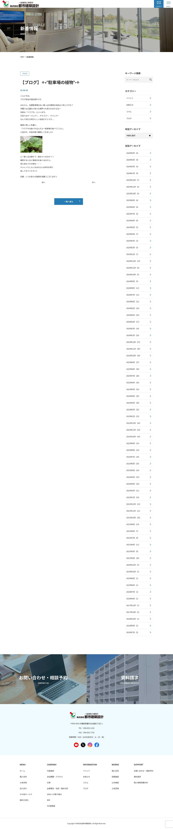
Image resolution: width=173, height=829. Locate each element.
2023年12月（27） (133, 342)
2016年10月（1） (133, 618)
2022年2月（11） (133, 490)
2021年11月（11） (133, 510)
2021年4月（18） (133, 558)
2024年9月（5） (132, 281)
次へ (93, 182)
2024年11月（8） (133, 267)
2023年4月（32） (133, 396)
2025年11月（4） (133, 186)
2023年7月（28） (133, 375)
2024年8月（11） (133, 288)
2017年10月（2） (133, 612)
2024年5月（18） (133, 308)
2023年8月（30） (133, 369)
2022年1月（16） (133, 497)
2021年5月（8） (132, 551)
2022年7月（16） (133, 456)
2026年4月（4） (132, 153)
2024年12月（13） (133, 261)
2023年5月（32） (133, 389)
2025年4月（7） (132, 234)
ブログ (24, 73)
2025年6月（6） (132, 220)
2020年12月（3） (133, 564)
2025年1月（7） (132, 254)
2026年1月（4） (132, 173)
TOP (22, 57)
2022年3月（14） (133, 483)
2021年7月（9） (132, 537)
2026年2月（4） (132, 166)
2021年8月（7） (132, 531)
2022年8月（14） (133, 450)
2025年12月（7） (133, 180)
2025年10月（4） (133, 193)
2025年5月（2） (132, 227)
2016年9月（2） (132, 625)
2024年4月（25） (133, 315)
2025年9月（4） (132, 200)
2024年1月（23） (133, 335)
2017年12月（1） (133, 605)
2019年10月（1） (133, 571)
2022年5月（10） (133, 470)
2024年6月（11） (133, 301)
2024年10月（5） (133, 274)
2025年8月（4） (132, 207)
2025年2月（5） (132, 247)
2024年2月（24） (133, 328)
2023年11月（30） (133, 348)
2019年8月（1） (132, 578)
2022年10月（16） (133, 436)
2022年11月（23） (133, 429)
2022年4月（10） (133, 477)
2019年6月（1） (132, 585)
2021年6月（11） (133, 544)
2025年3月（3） (132, 240)
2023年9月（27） (133, 362)
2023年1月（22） (133, 416)
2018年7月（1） (132, 591)
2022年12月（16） (133, 423)
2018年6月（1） (132, 598)
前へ (43, 182)
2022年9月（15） (133, 443)
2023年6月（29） (133, 382)
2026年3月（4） (132, 159)
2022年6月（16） (133, 463)
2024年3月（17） (133, 321)
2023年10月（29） (133, 355)
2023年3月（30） (133, 402)
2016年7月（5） (132, 632)
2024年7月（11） (133, 294)
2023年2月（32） (133, 409)
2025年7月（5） (132, 213)
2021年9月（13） (133, 524)
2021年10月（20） (133, 517)
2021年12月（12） (133, 504)
